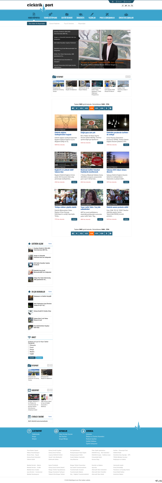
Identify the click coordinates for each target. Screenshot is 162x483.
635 (96, 108)
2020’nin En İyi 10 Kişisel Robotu (84, 87)
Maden (32, 352)
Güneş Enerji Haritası (55, 452)
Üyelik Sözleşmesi (91, 443)
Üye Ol (119, 1)
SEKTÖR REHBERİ (66, 15)
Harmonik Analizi (118, 465)
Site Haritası (63, 436)
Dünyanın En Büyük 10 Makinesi (71, 87)
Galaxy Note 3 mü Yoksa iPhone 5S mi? (38, 320)
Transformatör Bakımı (76, 472)
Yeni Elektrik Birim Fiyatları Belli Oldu (38, 327)
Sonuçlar (39, 357)
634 (91, 108)
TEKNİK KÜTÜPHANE (50, 15)
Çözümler (89, 434)
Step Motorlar (74, 459)
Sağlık (32, 354)
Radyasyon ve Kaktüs (119, 459)
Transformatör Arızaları (77, 469)
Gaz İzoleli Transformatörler (78, 467)
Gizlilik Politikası (91, 441)
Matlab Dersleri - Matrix (34, 465)
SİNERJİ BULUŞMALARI (126, 15)
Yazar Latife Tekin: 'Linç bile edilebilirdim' (90, 208)
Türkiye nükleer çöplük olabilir (65, 207)
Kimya (32, 349)
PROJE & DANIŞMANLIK (107, 15)
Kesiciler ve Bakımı (97, 465)
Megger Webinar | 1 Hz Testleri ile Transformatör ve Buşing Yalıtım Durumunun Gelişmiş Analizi (33, 405)
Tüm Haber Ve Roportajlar (37, 23)
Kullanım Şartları (91, 439)
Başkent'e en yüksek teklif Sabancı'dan (64, 171)
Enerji (32, 347)
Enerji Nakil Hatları (118, 472)
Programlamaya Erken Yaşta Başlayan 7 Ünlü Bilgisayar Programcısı (97, 90)
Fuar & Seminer (69, 23)
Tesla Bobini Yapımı (32, 450)
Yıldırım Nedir (31, 459)
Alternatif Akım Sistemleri (99, 469)
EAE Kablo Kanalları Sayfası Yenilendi (39, 264)
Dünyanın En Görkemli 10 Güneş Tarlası (58, 88)
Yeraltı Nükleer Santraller (77, 457)
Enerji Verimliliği (118, 467)
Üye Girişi (128, 1)
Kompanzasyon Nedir (76, 454)
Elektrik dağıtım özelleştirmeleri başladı (63, 133)
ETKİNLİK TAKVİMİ (38, 416)
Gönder (32, 357)
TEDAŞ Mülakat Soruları (120, 457)
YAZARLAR (92, 15)
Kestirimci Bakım (118, 474)
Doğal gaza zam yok (88, 132)
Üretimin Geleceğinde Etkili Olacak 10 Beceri (110, 88)
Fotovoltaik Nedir (97, 457)
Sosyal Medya (63, 439)
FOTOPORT (59, 77)
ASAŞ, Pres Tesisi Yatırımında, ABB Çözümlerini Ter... (39, 279)
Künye (34, 436)
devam (74, 145)
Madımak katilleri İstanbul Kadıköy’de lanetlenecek (90, 171)
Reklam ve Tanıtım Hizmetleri (95, 436)
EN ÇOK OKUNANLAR (38, 291)
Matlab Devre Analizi (33, 469)
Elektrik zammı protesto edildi (117, 207)
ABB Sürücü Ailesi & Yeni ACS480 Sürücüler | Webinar (46, 403)
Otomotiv (33, 345)
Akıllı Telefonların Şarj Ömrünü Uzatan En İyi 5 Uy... (40, 305)
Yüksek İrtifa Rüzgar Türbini (57, 474)
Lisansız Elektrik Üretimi (55, 454)
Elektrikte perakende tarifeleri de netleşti (117, 133)
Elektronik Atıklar (53, 459)
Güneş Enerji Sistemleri (33, 457)
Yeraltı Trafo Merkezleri (55, 457)
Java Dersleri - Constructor (34, 472)
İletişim (34, 439)
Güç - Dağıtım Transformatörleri (79, 474)
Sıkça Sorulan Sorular (66, 434)
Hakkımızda (35, 434)
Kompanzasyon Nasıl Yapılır (78, 452)
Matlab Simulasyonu (33, 474)
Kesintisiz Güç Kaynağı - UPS (121, 454)
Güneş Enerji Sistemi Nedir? (57, 467)
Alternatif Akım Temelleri (99, 472)
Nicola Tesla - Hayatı (33, 454)
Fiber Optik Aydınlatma (98, 450)
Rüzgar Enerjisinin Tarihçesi (56, 472)
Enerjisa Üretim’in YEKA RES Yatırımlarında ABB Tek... (39, 249)
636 (101, 108)
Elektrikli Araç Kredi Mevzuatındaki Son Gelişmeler (39, 272)
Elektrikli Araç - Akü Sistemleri (100, 452)
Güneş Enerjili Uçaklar (55, 450)
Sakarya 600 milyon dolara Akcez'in (116, 171)
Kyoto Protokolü (53, 465)
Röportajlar (82, 23)
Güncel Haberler (54, 23)
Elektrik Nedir (117, 452)
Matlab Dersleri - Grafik (34, 467)
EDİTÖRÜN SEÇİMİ (37, 244)
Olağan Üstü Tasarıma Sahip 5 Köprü (123, 88)
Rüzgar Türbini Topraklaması (57, 469)
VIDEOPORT (35, 390)
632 (81, 108)
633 (86, 108)
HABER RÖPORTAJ (34, 15)
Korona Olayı (95, 459)
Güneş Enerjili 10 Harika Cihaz (39, 312)
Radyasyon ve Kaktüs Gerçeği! (39, 297)
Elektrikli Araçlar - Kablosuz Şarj (101, 454)
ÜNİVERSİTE (80, 15)
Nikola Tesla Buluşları (33, 452)
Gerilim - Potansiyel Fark (120, 450)
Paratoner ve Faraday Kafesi (121, 469)
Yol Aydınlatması (75, 450)
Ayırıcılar (94, 467)
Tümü (50, 243)
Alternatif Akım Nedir (98, 474)
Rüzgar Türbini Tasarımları (77, 465)
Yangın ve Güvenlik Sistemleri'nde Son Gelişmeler (39, 257)
